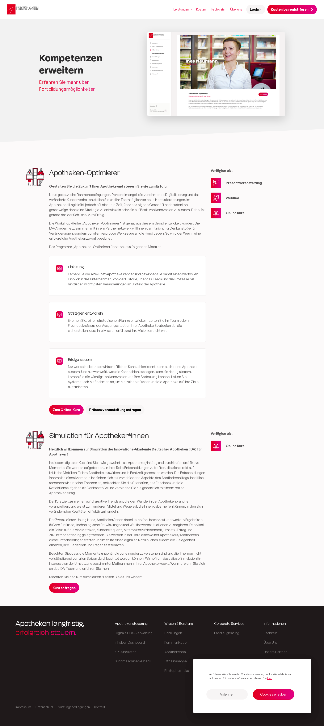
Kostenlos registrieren (292, 9)
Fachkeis (270, 633)
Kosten (201, 9)
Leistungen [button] (181, 9)
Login (256, 9)
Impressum (23, 707)
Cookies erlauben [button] (273, 694)
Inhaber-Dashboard (130, 642)
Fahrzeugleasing (226, 633)
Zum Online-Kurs (66, 410)
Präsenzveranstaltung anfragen (115, 410)
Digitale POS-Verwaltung (133, 633)
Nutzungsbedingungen (74, 707)
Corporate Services (229, 623)
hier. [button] (269, 678)
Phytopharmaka (176, 670)
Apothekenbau (176, 652)
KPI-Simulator (125, 652)
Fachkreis (218, 9)
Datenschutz (44, 707)
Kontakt (99, 707)
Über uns (236, 9)
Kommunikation (176, 642)
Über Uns (270, 642)
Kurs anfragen (64, 588)
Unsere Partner (275, 652)
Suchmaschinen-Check (133, 661)
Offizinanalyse (175, 661)
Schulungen (173, 633)
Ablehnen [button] (227, 694)
